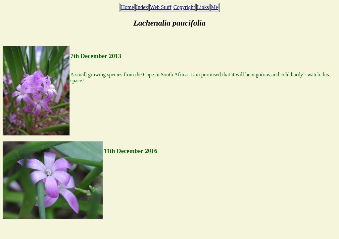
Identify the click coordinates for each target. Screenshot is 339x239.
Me (214, 7)
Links (203, 7)
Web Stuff (160, 7)
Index (142, 7)
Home (127, 7)
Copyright (184, 7)
